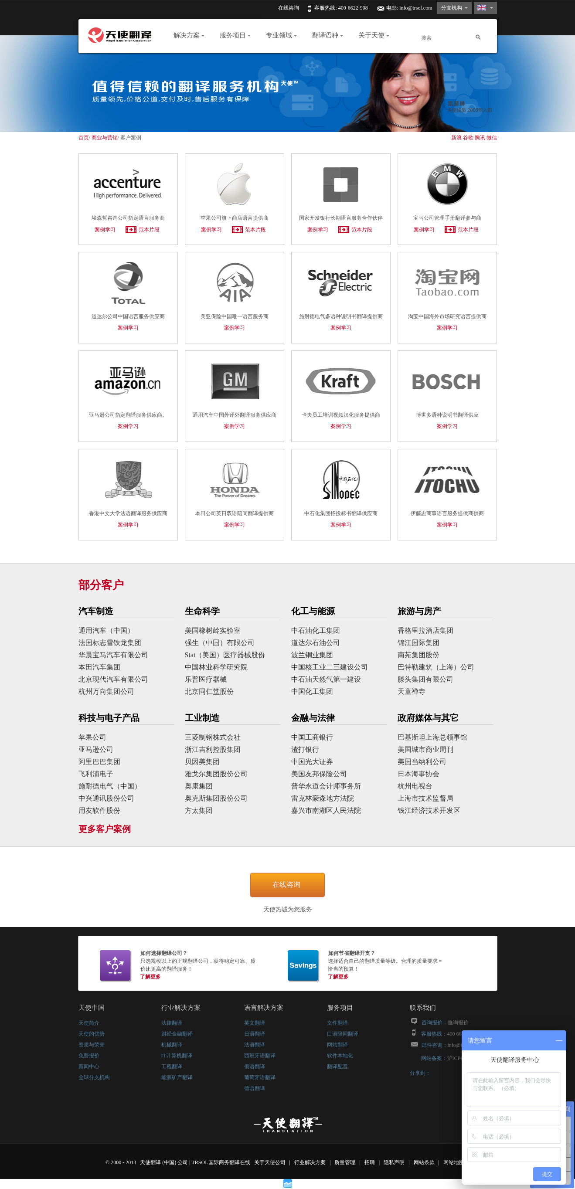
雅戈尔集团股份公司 (216, 774)
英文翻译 (254, 1023)
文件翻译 (337, 1023)
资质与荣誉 (91, 1045)
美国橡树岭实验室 (213, 630)
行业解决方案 (181, 1007)
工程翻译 (171, 1066)
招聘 (370, 1162)
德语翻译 (254, 1088)
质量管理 (345, 1162)
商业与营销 (105, 138)
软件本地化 (340, 1056)
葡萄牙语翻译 (260, 1077)
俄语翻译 (254, 1066)
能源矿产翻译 (177, 1077)
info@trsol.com (415, 8)
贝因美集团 (202, 761)
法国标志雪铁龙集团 (109, 642)
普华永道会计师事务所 (326, 786)
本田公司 (234, 479)
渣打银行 (305, 749)
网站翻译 (337, 1045)
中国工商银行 (312, 737)
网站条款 (425, 1162)
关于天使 (373, 35)
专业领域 (281, 35)
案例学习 (105, 230)
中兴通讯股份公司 (106, 798)
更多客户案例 (104, 829)
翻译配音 (337, 1066)
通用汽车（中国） (106, 630)
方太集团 (199, 810)
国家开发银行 (341, 184)
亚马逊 (128, 381)
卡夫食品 (341, 381)
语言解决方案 (263, 1007)
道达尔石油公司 (315, 642)
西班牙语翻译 (260, 1056)
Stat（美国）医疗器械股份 (225, 655)
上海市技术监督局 (425, 798)
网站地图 (454, 1162)
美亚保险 (234, 282)
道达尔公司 (128, 282)
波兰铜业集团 (312, 655)
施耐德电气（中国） (109, 786)
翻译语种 (327, 35)
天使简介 (88, 1023)
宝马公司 (447, 184)
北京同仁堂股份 (209, 691)
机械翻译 (171, 1045)
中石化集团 (341, 479)
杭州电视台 (415, 786)
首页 (83, 138)
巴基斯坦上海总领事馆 (432, 737)
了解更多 (150, 977)
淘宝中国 (447, 282)
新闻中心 (88, 1066)
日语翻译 (254, 1034)
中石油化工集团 (315, 630)
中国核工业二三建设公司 (329, 667)
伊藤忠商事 (447, 479)
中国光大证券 (312, 761)
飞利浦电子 (95, 774)
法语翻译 (254, 1045)
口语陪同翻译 (342, 1034)
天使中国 (91, 1007)
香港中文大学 (128, 479)
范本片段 (149, 230)
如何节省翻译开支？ (351, 953)
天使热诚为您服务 (287, 909)
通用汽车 (234, 381)
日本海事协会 (418, 774)
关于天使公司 (270, 1162)
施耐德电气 (341, 282)
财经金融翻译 (177, 1034)
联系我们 (423, 1007)
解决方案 (189, 35)
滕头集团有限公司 (425, 679)
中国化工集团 (312, 691)
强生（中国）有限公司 (220, 642)
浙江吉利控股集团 (213, 749)
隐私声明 (395, 1162)
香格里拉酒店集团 (425, 630)
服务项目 (235, 35)
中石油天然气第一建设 (326, 679)
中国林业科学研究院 (216, 667)
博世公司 (447, 381)
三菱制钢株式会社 (213, 737)
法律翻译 (171, 1023)
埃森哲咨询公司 (128, 184)
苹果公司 (234, 184)
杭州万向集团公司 (106, 691)
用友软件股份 (99, 810)
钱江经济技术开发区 (429, 810)
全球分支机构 (94, 1077)
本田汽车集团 (99, 667)
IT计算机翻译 (176, 1056)
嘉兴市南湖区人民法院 (326, 810)
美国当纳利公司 (422, 761)
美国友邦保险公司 (319, 774)
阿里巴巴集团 (99, 761)
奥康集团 (199, 786)
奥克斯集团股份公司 (216, 798)
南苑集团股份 (418, 655)
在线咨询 (288, 8)
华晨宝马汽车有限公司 (113, 655)
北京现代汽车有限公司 (113, 679)
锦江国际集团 (418, 642)
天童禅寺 (411, 691)
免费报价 (88, 1056)
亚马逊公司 (95, 749)
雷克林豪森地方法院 (322, 798)
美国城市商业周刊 (425, 749)
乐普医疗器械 (206, 679)
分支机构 (451, 8)
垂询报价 (458, 1022)
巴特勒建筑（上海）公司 (436, 667)
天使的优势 (91, 1034)
